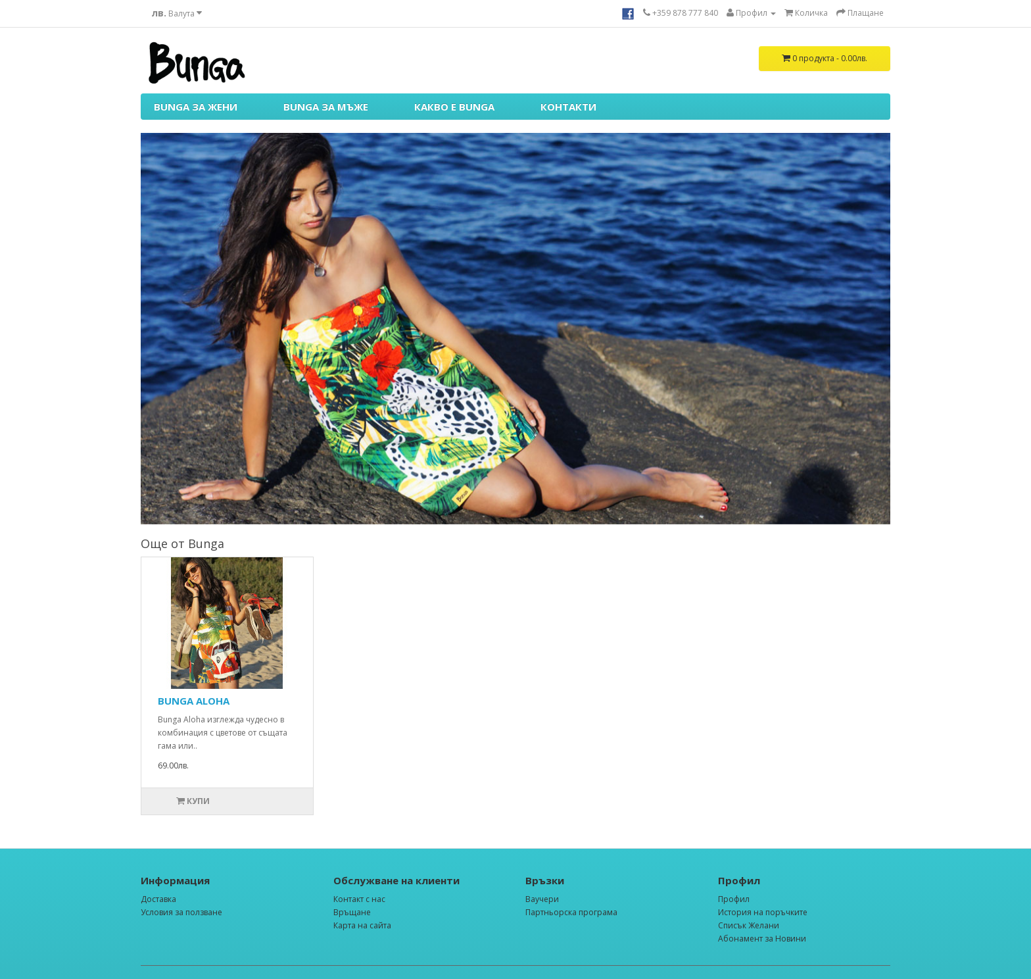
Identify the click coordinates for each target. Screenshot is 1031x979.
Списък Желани (748, 925)
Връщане (352, 912)
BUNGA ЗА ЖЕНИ (195, 106)
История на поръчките (762, 912)
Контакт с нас (359, 899)
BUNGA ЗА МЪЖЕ (325, 106)
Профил (734, 899)
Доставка (158, 899)
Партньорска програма (571, 912)
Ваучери (542, 899)
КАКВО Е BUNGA (454, 106)
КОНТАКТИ (568, 106)
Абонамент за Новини (762, 938)
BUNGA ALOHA (193, 700)
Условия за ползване (181, 912)
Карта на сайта (362, 925)
